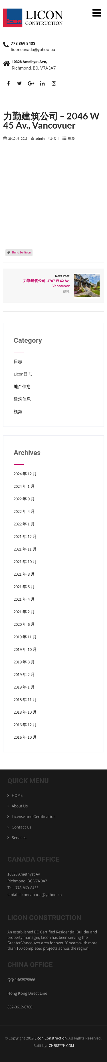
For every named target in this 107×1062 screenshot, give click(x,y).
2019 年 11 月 (25, 636)
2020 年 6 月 (24, 624)
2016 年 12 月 (25, 724)
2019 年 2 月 (24, 674)
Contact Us (21, 827)
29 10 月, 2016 (17, 138)
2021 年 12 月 (25, 536)
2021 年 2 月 (24, 611)
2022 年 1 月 (24, 524)
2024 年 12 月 (25, 473)
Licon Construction (51, 1038)
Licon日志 (23, 374)
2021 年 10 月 (25, 561)
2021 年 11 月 (25, 549)
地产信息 (22, 386)
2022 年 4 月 (24, 511)
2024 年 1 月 (24, 486)
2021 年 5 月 (24, 586)
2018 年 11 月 (25, 699)
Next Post (53, 281)
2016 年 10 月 (25, 737)
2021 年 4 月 (24, 599)
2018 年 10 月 (25, 712)
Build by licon (21, 252)
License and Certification (34, 816)
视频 (71, 138)
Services (19, 837)
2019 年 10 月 (25, 649)
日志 (18, 361)
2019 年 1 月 (24, 687)
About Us (20, 806)
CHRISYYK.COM (61, 1045)
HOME (17, 795)
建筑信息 (22, 399)
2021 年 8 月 (24, 574)
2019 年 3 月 (24, 662)
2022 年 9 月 (24, 498)
